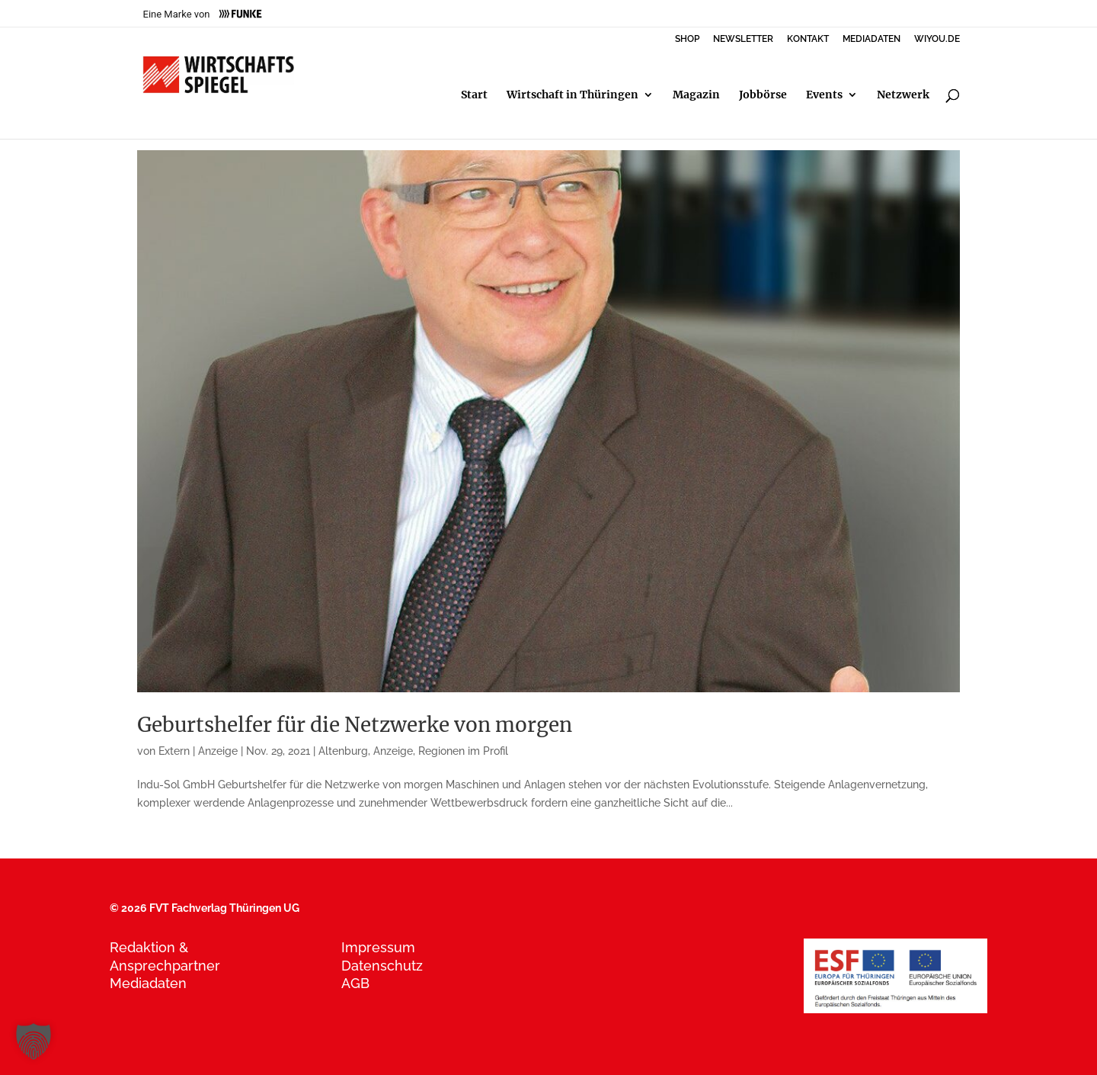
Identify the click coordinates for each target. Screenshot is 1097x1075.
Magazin (696, 95)
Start (474, 95)
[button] (33, 1041)
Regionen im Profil (463, 751)
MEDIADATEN (871, 39)
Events (824, 95)
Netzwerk (903, 95)
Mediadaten (148, 983)
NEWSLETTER (743, 39)
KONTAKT (808, 39)
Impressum (378, 947)
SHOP (687, 39)
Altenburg (343, 751)
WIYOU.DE (937, 39)
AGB (355, 983)
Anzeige (393, 751)
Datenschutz (382, 966)
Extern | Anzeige (198, 751)
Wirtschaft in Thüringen (572, 95)
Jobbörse (763, 95)
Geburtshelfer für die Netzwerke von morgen (354, 724)
